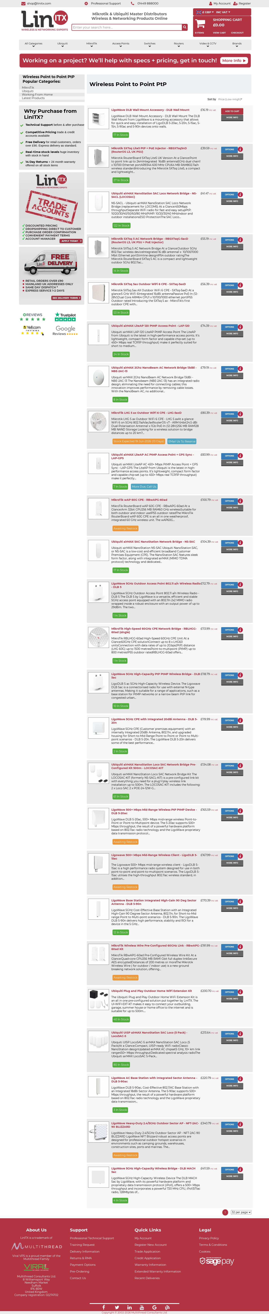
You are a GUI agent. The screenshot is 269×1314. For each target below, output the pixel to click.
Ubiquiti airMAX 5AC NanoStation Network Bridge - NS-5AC (153, 541)
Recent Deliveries (147, 1278)
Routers (179, 44)
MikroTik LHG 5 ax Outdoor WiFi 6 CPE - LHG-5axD (146, 413)
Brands (236, 44)
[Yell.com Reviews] (32, 335)
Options (229, 149)
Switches (149, 44)
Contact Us (78, 1278)
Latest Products (33, 98)
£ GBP (205, 12)
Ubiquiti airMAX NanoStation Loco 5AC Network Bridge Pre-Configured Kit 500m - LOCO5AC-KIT (153, 766)
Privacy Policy (209, 1238)
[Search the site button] (185, 27)
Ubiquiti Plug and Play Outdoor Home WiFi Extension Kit (151, 991)
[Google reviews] (65, 335)
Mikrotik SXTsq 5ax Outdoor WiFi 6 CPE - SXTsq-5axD (148, 284)
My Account (143, 1238)
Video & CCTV (207, 44)
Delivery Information (85, 1251)
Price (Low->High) (230, 99)
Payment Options (82, 1265)
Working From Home (37, 94)
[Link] (103, 1308)
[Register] (242, 3)
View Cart (219, 32)
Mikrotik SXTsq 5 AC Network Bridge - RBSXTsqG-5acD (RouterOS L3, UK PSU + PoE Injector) (149, 240)
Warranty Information (150, 1265)
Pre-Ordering (79, 1271)
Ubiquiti (62, 44)
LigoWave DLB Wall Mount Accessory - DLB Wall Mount (150, 110)
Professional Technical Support (92, 1238)
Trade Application (147, 1251)
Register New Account (151, 1245)
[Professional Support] (100, 3)
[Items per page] (241, 1212)
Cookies (204, 1251)
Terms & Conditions (213, 1245)
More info (232, 117)
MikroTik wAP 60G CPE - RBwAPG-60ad (139, 500)
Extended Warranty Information (158, 1271)
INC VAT (223, 12)
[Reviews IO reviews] (32, 321)
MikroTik (91, 44)
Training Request (82, 1245)
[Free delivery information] (51, 303)
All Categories (33, 44)
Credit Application (148, 1258)
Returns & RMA (81, 1258)
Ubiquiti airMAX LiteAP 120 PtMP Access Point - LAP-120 (150, 326)
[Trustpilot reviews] (65, 321)
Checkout (237, 32)
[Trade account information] (51, 244)
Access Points (120, 44)
